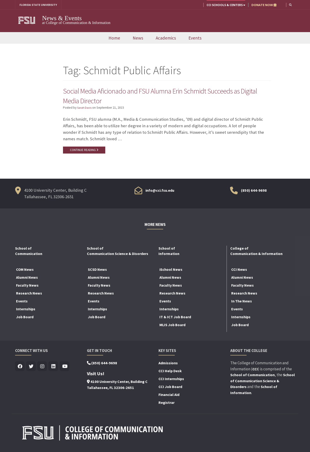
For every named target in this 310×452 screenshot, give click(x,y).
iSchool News (170, 271)
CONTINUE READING (85, 151)
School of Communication (252, 377)
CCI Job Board (170, 389)
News (138, 38)
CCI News (239, 271)
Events (194, 38)
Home (114, 38)
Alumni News (27, 279)
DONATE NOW (263, 5)
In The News (241, 303)
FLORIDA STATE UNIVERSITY (40, 5)
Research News (29, 295)
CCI (255, 371)
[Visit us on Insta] (42, 369)
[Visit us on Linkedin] (53, 369)
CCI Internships (171, 381)
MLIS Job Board (172, 327)
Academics (166, 38)
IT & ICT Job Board (175, 319)
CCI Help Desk (170, 373)
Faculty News (27, 287)
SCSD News (97, 271)
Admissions (168, 365)
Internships (25, 311)
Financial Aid (168, 397)
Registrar (166, 404)
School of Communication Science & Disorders (262, 383)
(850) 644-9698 (254, 192)
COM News (25, 271)
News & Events (62, 18)
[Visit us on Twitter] (31, 369)
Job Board (24, 319)
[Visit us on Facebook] (20, 369)
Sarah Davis (84, 109)
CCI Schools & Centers (225, 5)
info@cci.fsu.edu (159, 192)
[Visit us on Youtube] (64, 369)
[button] (290, 5)
